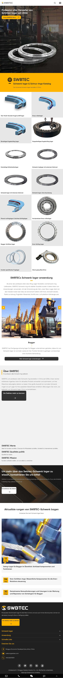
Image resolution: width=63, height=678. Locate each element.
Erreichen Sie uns (8, 644)
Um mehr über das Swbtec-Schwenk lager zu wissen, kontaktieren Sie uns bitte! (27, 473)
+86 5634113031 (8, 657)
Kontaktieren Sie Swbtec (9, 490)
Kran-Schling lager (38, 244)
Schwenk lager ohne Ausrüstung (42, 193)
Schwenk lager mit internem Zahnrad (12, 193)
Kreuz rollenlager (37, 116)
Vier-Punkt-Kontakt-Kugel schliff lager (12, 116)
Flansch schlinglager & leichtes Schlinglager (14, 218)
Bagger (31, 342)
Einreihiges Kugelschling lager (10, 141)
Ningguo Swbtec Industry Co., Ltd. (28, 670)
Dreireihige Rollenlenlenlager (9, 167)
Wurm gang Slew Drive (39, 270)
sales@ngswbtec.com (10, 653)
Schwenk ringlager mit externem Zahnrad (44, 167)
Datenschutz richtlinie (33, 672)
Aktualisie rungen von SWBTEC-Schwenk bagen (31, 509)
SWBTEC (21, 79)
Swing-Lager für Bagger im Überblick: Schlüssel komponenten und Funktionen (29, 568)
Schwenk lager (7, 631)
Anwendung (6, 635)
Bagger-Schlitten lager (8, 244)
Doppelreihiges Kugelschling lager (42, 141)
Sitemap (23, 672)
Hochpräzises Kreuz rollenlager (41, 218)
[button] (3, 307)
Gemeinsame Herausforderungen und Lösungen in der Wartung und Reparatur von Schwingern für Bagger (34, 592)
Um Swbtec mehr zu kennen (14, 395)
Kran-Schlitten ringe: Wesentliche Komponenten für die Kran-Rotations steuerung (34, 580)
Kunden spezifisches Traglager (10, 270)
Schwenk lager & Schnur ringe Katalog (32, 83)
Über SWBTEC (11, 371)
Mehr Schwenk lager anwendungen (31, 359)
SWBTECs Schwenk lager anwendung (31, 277)
